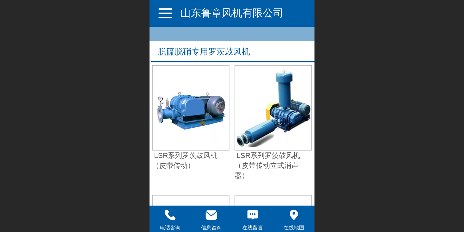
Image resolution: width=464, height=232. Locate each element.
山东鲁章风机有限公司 (232, 13)
